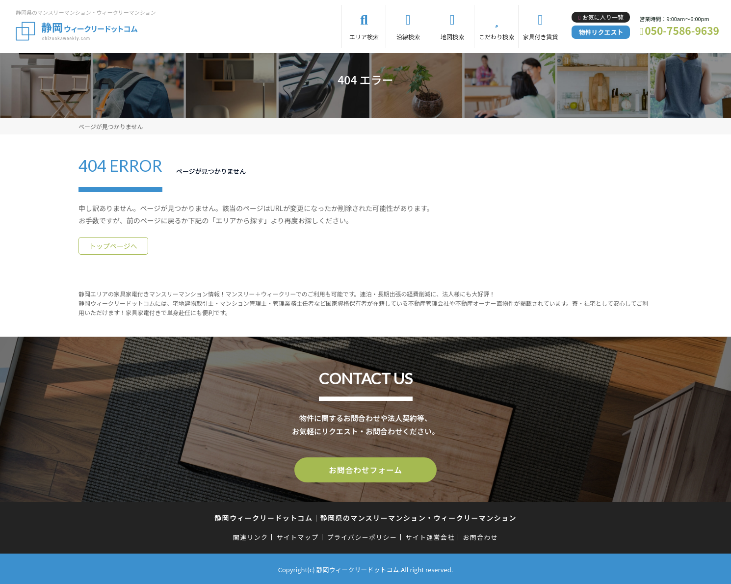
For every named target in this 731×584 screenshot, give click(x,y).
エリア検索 (364, 36)
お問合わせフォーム (365, 469)
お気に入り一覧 (603, 17)
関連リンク (250, 535)
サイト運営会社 (429, 535)
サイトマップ (298, 535)
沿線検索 (408, 36)
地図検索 (452, 36)
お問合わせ (480, 535)
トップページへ (113, 246)
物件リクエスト (600, 32)
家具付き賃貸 (540, 36)
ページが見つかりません (110, 126)
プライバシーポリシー (362, 535)
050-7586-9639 (682, 30)
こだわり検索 (496, 36)
